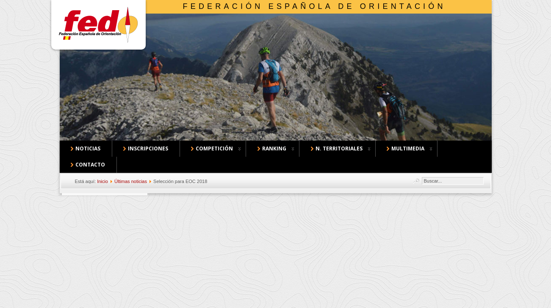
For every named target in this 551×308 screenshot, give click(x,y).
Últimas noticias (130, 181)
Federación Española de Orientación (314, 6)
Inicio (102, 181)
